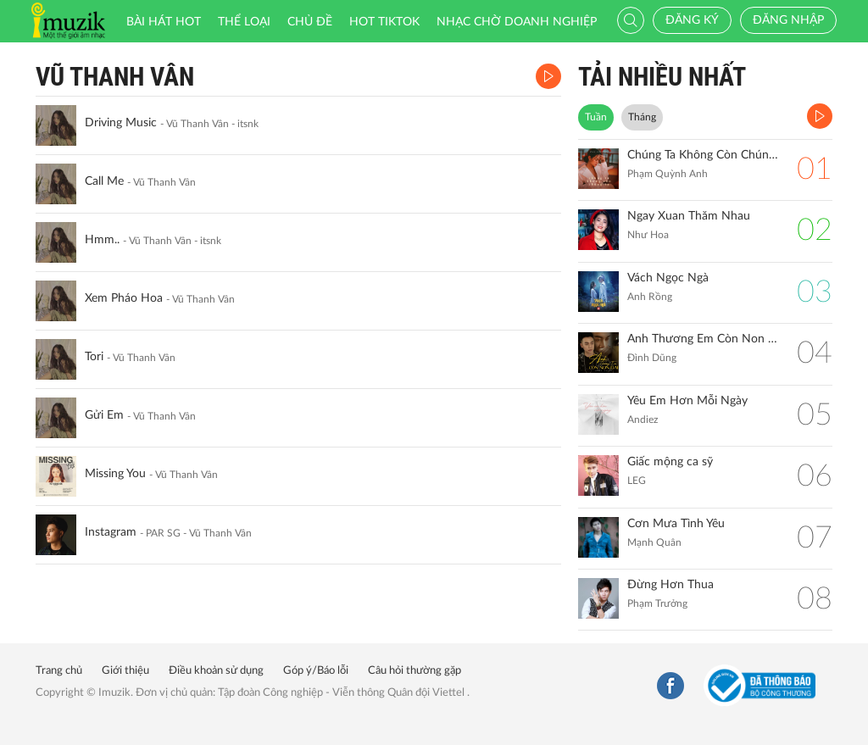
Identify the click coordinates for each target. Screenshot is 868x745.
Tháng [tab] (642, 117)
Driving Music (121, 123)
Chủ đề (309, 22)
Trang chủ (59, 670)
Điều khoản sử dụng (216, 670)
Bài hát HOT (163, 22)
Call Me (104, 181)
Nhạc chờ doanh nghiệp (517, 22)
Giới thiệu (125, 670)
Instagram (110, 532)
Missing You (115, 474)
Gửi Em (104, 415)
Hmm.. (102, 240)
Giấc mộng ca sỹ (670, 462)
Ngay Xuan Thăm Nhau (688, 216)
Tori (94, 357)
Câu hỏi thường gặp (414, 670)
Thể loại (244, 22)
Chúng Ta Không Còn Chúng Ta (703, 155)
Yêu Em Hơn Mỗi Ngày (687, 401)
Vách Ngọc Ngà (668, 278)
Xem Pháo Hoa (124, 298)
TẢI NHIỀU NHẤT (662, 77)
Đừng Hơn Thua (670, 585)
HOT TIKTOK (384, 22)
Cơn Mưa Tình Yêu (676, 524)
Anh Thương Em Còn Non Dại (703, 339)
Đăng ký (692, 20)
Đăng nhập (788, 20)
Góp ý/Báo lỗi (315, 670)
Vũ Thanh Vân (115, 77)
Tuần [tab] (596, 117)
